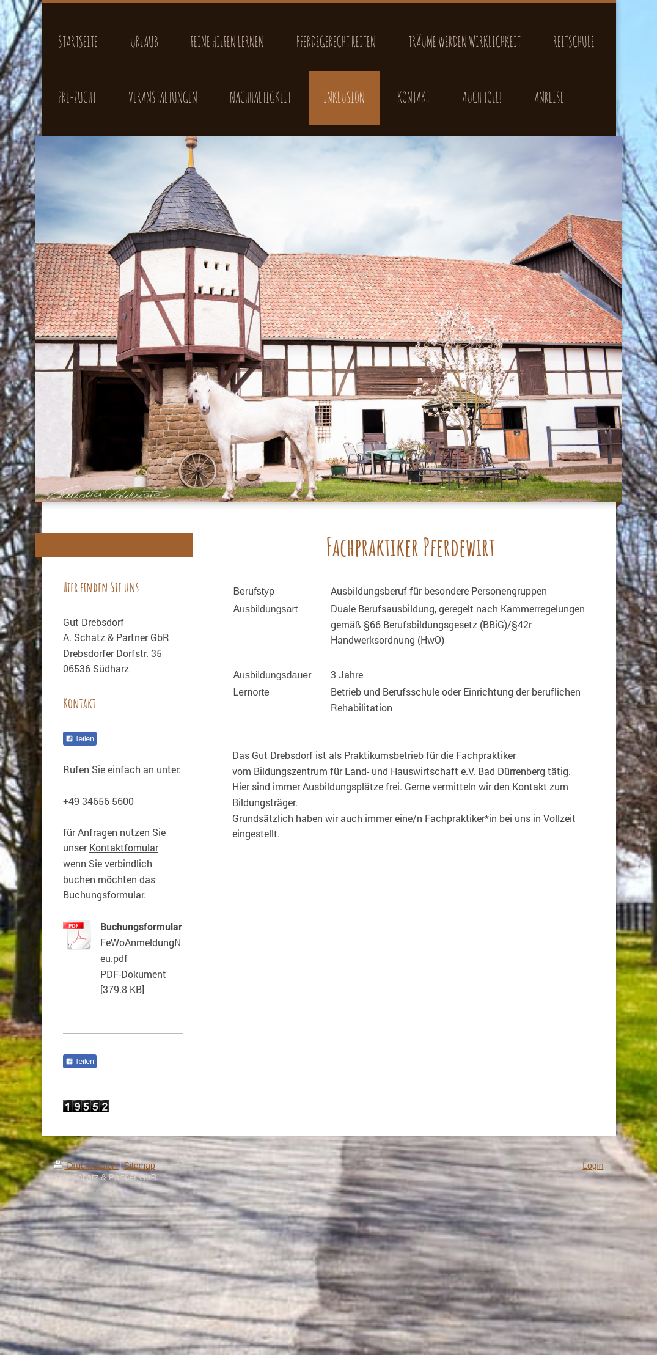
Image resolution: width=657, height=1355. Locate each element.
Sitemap (139, 1165)
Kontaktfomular (123, 847)
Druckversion (86, 1165)
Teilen (79, 739)
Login (592, 1165)
